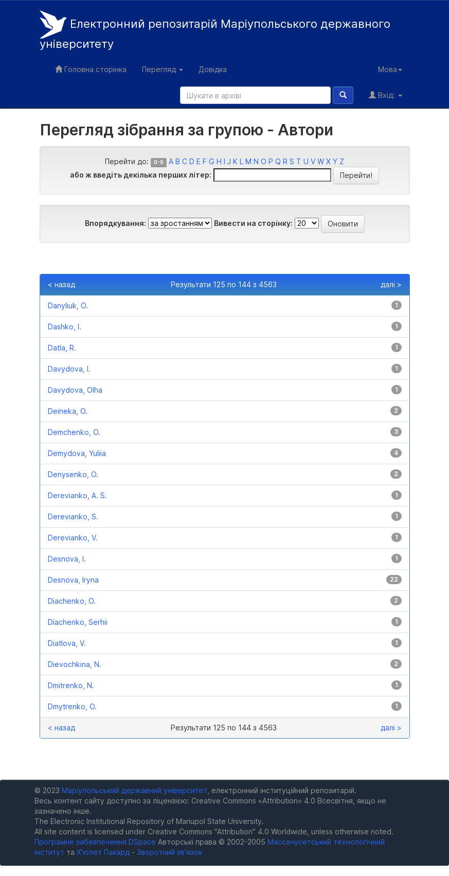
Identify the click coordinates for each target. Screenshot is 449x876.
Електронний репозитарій (215, 30)
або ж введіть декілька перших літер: (140, 174)
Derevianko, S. (73, 516)
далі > (391, 284)
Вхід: (385, 95)
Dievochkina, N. (74, 664)
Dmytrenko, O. (72, 706)
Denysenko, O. (73, 474)
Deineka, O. (67, 411)
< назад (61, 284)
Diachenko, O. (72, 601)
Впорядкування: (115, 223)
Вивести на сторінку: (253, 223)
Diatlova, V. (67, 643)
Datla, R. (62, 347)
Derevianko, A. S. (77, 495)
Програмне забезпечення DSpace (95, 841)
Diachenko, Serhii (77, 622)
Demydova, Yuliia (77, 453)
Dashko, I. (64, 326)
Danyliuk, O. (68, 305)
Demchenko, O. (74, 432)
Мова (390, 69)
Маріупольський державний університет (134, 790)
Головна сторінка (91, 69)
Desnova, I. (67, 558)
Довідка (213, 69)
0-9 (159, 162)
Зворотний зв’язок (169, 852)
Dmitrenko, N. (71, 685)
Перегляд (162, 69)
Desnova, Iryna (73, 579)
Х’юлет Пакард (103, 852)
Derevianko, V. (73, 537)
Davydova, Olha (75, 390)
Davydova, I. (69, 368)
